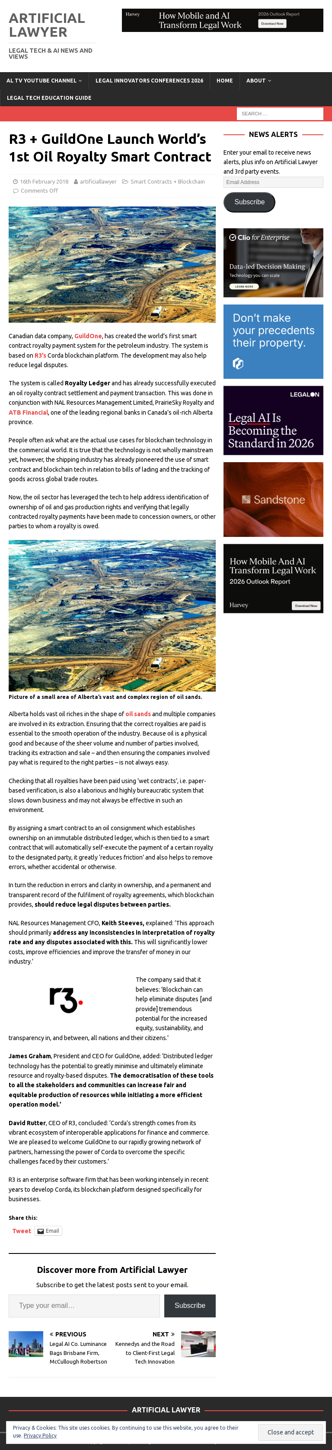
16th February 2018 (44, 181)
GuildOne (88, 336)
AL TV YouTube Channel (41, 80)
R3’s (40, 355)
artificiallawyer (98, 181)
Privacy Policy (40, 1435)
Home (225, 80)
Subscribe (190, 1305)
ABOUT (256, 80)
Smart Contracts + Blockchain (168, 181)
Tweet (21, 1231)
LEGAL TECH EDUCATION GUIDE (49, 98)
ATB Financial (28, 412)
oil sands (138, 714)
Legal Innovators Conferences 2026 (149, 80)
